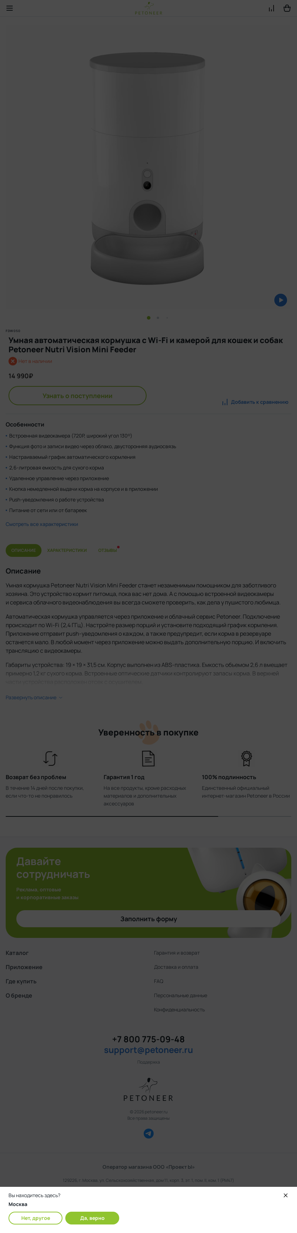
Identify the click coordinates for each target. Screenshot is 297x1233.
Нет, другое (35, 1218)
